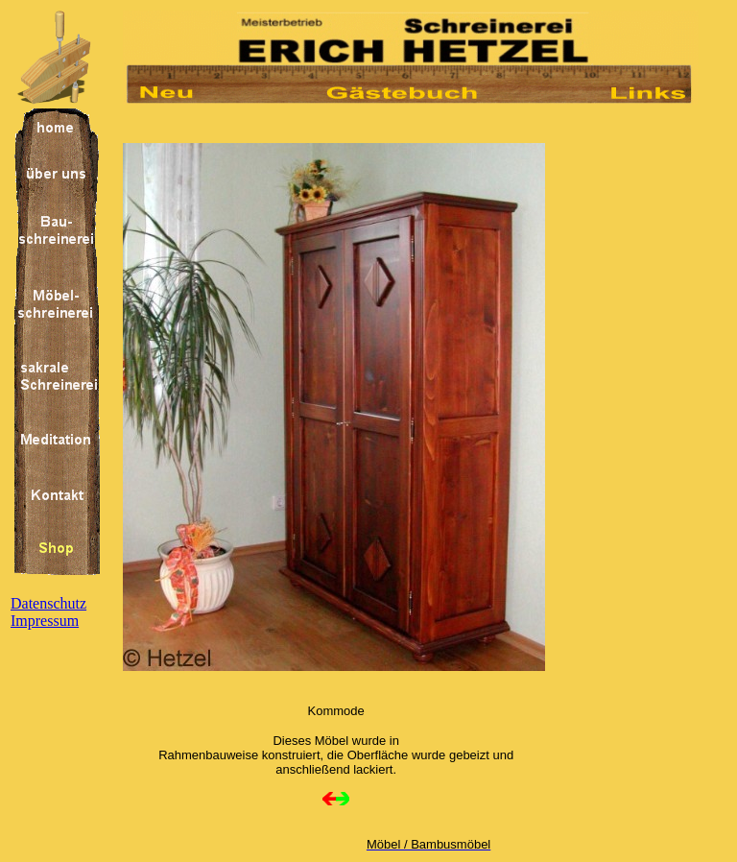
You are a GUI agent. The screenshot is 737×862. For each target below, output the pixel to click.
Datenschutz (48, 603)
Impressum (45, 620)
